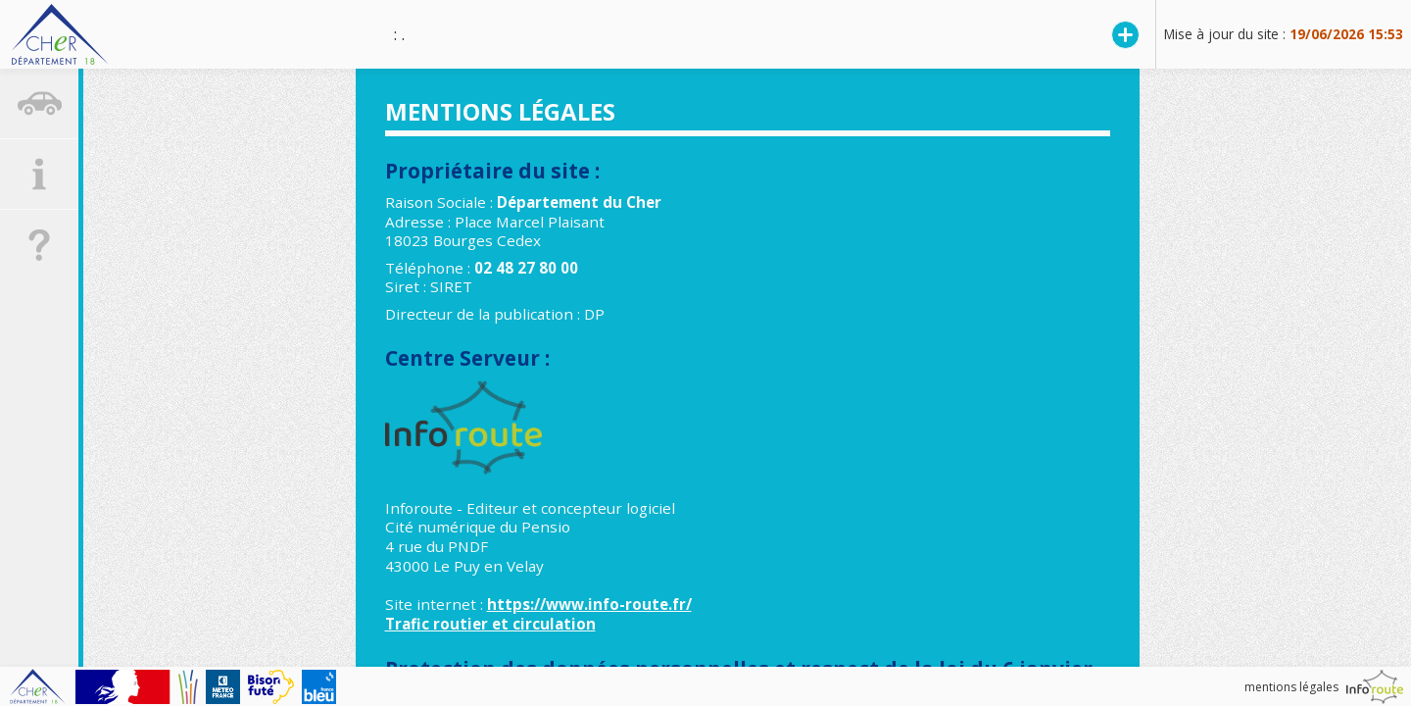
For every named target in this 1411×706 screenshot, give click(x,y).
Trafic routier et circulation (490, 623)
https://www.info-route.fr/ (589, 604)
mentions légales (1291, 687)
